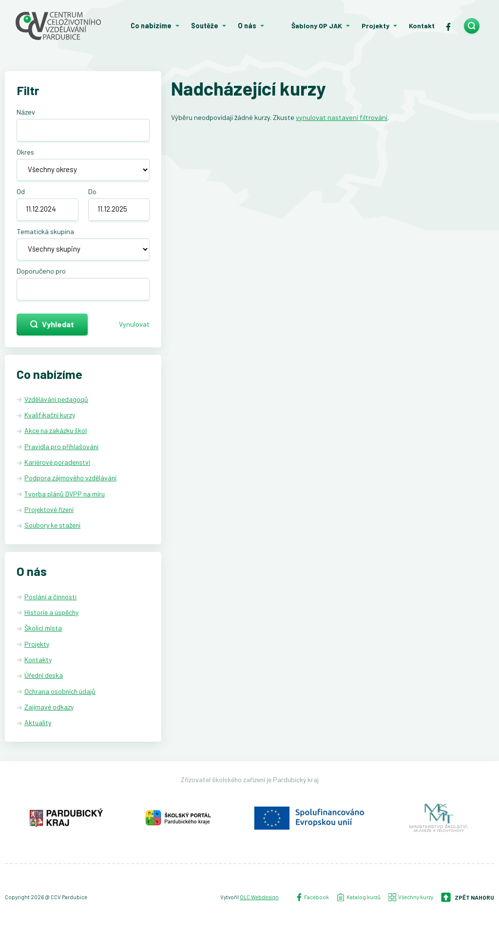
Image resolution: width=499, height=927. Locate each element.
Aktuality (37, 722)
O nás (247, 25)
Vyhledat (52, 324)
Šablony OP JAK (316, 25)
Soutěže (204, 25)
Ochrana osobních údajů (60, 691)
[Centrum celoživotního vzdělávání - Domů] (62, 26)
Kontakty (38, 659)
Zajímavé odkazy (49, 707)
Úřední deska (43, 675)
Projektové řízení (49, 509)
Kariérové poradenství (57, 462)
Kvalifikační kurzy (49, 415)
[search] (472, 26)
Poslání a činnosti (50, 596)
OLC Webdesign (259, 897)
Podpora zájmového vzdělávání (70, 477)
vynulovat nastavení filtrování (341, 117)
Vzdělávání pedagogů (56, 399)
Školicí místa (43, 628)
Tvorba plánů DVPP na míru (64, 494)
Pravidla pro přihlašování (61, 446)
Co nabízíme (151, 25)
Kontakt (422, 25)
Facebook (312, 897)
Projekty (375, 25)
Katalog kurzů (359, 897)
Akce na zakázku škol (55, 430)
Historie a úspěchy (51, 612)
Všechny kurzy (410, 897)
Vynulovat (134, 324)
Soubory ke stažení (52, 525)
